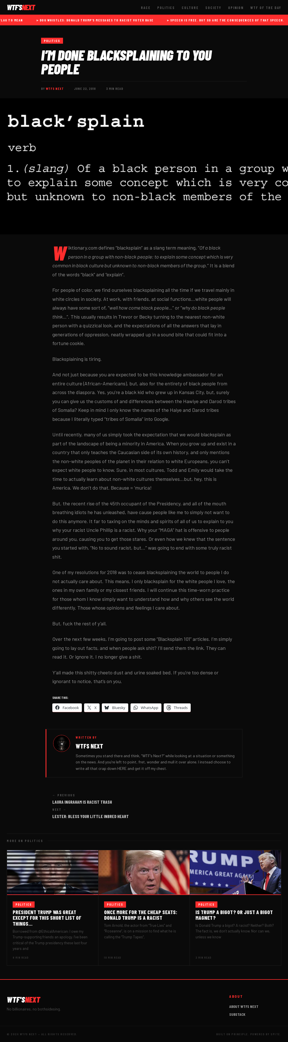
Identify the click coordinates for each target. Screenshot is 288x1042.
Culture (190, 7)
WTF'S (23, 999)
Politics (166, 7)
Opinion (236, 7)
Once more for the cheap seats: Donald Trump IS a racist (140, 915)
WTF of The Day (265, 7)
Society (213, 7)
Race (145, 7)
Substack (237, 1014)
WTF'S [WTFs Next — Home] (21, 7)
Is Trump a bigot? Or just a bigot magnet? (234, 915)
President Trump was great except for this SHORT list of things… (47, 918)
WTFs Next (55, 88)
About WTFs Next (243, 1006)
